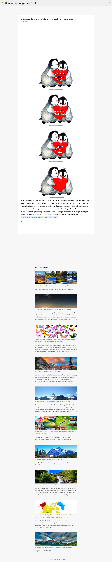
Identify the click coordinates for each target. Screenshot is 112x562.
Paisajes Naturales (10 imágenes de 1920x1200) (48, 459)
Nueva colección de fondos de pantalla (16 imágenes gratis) (52, 286)
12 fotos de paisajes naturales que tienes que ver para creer (52, 485)
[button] (22, 25)
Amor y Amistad (25, 217)
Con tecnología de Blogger (56, 559)
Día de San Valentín (37, 217)
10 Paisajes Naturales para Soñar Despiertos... (48, 371)
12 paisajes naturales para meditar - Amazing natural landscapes (53, 547)
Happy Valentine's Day (51, 217)
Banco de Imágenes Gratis (21, 3)
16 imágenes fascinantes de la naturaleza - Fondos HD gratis (52, 401)
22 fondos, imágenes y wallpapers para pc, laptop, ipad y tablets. (53, 309)
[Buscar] (41, 3)
